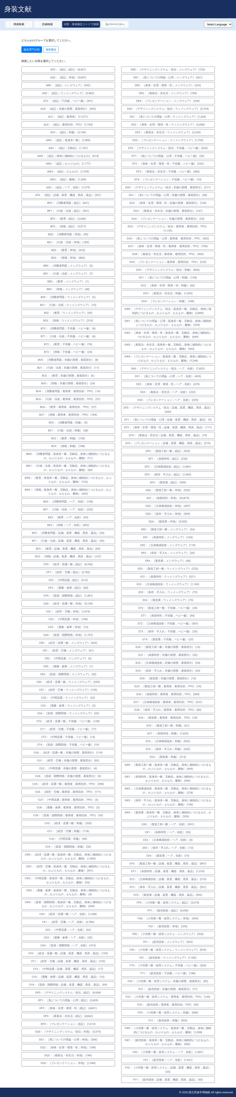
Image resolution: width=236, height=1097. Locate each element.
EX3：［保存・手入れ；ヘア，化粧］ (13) (167, 847)
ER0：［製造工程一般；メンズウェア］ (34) (168, 529)
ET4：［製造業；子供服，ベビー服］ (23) (167, 639)
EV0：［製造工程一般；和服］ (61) (168, 725)
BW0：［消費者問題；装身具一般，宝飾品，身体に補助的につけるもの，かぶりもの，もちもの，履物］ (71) (68, 456)
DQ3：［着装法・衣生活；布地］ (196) (68, 1055)
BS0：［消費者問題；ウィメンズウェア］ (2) (68, 297)
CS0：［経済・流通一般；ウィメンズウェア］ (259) (68, 681)
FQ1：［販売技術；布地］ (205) (168, 926)
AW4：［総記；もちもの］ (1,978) (68, 171)
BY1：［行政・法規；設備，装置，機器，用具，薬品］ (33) (68, 540)
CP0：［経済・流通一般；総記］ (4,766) (68, 564)
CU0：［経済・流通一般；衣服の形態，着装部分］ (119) (68, 752)
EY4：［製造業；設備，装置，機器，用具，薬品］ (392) (168, 894)
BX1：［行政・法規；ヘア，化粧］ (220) (68, 509)
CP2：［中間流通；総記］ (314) (68, 580)
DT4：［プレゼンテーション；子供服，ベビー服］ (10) (167, 179)
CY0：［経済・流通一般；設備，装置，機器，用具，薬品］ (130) (68, 953)
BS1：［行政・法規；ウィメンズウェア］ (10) (68, 305)
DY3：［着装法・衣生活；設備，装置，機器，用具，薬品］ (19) (168, 435)
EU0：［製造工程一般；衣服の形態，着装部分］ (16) (168, 647)
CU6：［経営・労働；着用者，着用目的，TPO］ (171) (68, 791)
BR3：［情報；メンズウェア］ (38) (68, 289)
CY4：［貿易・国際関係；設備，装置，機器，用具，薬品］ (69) (68, 984)
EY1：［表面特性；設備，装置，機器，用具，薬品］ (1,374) (168, 871)
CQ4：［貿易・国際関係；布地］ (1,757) (68, 635)
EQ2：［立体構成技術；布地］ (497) (168, 505)
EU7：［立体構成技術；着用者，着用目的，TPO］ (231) (168, 702)
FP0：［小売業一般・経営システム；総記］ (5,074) (168, 902)
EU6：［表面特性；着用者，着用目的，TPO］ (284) (167, 694)
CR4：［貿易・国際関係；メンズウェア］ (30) (68, 674)
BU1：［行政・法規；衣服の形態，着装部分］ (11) (68, 367)
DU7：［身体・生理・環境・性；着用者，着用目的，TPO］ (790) (168, 246)
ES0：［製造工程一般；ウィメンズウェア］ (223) (168, 568)
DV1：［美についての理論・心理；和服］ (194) (168, 277)
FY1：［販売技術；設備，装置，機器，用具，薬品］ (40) (168, 1079)
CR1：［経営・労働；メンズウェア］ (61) (68, 650)
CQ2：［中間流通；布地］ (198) (68, 619)
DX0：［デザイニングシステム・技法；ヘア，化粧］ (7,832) (168, 368)
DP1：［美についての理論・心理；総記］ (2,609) (68, 1000)
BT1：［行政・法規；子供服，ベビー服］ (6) (68, 336)
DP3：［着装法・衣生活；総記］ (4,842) (68, 1016)
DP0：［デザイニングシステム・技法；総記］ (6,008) (68, 992)
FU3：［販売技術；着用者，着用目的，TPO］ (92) (168, 1004)
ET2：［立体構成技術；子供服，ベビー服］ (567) (168, 623)
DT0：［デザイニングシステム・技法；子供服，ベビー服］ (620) (168, 148)
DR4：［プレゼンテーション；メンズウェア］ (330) (168, 100)
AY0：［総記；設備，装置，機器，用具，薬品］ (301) (68, 195)
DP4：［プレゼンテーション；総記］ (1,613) (68, 1024)
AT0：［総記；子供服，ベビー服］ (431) (68, 100)
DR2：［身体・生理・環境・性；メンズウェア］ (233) (168, 85)
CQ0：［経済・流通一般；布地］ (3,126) (68, 603)
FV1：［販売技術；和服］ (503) (167, 1020)
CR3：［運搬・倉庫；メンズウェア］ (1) (68, 666)
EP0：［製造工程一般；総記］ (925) (168, 451)
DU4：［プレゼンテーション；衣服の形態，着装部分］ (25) (167, 218)
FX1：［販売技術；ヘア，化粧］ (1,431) (168, 1059)
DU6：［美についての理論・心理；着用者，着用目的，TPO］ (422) (168, 238)
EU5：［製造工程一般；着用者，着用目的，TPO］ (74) (168, 686)
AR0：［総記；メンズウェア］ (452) (68, 85)
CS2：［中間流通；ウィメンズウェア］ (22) (68, 697)
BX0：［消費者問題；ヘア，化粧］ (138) (68, 501)
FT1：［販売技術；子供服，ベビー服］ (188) (167, 973)
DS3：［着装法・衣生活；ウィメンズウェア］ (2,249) (168, 132)
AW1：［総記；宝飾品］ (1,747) (68, 148)
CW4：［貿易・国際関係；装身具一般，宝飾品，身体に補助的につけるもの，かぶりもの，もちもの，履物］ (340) (68, 904)
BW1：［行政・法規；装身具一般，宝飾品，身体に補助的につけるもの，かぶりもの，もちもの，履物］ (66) (68, 468)
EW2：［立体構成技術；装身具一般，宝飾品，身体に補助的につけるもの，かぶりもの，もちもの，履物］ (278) (168, 790)
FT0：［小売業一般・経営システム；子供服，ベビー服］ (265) (168, 965)
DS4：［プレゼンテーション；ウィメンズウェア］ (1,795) (167, 140)
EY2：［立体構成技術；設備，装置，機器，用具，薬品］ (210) (168, 879)
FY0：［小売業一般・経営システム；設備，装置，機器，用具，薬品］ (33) (168, 1069)
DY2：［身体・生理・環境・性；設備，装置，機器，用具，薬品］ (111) (168, 427)
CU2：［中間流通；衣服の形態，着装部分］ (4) (68, 768)
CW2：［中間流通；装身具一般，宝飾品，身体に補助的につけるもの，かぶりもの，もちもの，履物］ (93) (68, 880)
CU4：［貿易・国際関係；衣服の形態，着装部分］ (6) (68, 776)
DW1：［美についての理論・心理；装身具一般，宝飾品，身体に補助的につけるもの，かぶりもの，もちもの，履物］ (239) (168, 323)
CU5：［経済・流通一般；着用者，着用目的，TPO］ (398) (68, 784)
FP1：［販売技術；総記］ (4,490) (167, 910)
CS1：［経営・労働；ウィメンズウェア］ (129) (68, 689)
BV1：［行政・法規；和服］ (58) (68, 430)
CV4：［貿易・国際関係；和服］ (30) (68, 846)
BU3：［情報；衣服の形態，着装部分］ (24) (68, 383)
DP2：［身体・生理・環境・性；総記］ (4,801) (68, 1008)
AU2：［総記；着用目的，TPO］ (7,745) (68, 124)
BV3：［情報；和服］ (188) (68, 446)
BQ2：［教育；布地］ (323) (68, 250)
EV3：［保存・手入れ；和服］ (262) (168, 749)
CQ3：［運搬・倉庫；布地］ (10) (68, 627)
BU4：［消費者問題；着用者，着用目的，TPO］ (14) (68, 391)
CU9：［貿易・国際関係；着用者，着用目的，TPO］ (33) (68, 815)
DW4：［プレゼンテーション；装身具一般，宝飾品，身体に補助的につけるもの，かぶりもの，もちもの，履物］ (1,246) (168, 358)
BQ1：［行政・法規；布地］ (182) (68, 242)
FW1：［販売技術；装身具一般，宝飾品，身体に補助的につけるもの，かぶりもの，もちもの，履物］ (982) (168, 1042)
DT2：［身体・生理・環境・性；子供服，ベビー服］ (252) (168, 163)
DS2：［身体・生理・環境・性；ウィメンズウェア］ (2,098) (168, 124)
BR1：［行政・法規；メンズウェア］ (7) (68, 273)
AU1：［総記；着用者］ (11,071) (68, 116)
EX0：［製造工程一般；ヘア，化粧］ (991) (168, 824)
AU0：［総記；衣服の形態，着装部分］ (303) (68, 108)
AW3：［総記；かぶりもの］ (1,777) (68, 163)
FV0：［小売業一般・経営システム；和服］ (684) (168, 1012)
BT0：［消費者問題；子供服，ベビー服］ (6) (68, 328)
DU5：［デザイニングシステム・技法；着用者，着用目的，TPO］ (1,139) (168, 228)
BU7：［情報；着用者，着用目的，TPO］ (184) (68, 414)
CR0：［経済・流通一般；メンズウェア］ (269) (68, 642)
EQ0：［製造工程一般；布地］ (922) (168, 490)
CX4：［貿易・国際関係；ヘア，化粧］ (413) (68, 945)
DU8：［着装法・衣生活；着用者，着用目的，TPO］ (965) (168, 254)
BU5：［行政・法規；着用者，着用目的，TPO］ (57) (68, 399)
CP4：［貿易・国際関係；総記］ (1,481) (68, 595)
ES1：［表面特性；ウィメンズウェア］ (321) (167, 576)
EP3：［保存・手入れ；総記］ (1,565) (168, 474)
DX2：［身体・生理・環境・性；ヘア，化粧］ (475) (168, 384)
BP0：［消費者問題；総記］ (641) (68, 202)
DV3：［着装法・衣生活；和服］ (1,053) (168, 293)
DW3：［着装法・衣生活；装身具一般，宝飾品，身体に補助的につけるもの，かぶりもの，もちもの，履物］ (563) (168, 346)
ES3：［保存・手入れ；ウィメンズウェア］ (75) (167, 592)
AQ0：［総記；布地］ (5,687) (68, 77)
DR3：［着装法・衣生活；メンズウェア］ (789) (168, 93)
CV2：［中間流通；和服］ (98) (68, 838)
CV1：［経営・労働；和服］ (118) (68, 831)
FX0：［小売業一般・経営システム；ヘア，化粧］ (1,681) (168, 1052)
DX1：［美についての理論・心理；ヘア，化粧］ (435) (168, 376)
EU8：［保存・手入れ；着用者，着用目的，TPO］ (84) (168, 709)
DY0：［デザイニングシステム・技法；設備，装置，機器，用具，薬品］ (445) (168, 409)
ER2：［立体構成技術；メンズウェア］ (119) (167, 545)
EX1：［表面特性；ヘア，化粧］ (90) (168, 832)
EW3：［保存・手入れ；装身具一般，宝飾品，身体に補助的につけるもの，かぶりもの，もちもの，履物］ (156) (168, 802)
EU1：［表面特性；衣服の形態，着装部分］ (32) (168, 654)
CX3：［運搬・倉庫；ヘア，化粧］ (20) (68, 937)
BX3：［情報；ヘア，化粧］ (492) (68, 525)
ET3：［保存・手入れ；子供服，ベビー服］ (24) (167, 631)
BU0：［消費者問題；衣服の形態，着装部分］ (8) (68, 359)
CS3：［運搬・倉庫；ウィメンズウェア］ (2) (68, 705)
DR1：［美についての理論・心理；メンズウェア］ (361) (167, 77)
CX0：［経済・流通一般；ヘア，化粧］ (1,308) (68, 914)
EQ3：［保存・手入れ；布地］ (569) (168, 513)
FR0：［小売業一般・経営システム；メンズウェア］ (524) (168, 934)
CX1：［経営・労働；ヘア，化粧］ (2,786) (68, 921)
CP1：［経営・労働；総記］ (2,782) (68, 572)
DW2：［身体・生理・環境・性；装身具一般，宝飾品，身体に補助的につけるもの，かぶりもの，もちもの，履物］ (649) (168, 335)
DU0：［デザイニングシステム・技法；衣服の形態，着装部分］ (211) (167, 187)
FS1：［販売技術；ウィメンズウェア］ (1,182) (167, 957)
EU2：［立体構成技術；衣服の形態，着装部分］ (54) (168, 662)
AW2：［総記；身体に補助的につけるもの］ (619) (68, 156)
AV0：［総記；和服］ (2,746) (68, 132)
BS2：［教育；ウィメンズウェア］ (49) (68, 312)
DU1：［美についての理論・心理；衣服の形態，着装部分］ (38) (168, 195)
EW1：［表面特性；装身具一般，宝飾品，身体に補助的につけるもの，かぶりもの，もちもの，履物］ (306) (168, 778)
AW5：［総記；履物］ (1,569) (68, 179)
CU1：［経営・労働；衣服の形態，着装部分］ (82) (68, 760)
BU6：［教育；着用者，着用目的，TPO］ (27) (68, 407)
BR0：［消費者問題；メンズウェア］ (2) (68, 265)
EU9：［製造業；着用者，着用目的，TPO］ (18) (167, 717)
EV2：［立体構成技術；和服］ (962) (168, 741)
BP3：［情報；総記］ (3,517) (68, 226)
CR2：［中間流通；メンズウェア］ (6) (68, 658)
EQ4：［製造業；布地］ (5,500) (168, 521)
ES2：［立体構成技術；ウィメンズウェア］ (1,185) (168, 584)
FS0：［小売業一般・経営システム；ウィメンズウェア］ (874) (168, 949)
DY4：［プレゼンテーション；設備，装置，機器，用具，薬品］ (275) (167, 443)
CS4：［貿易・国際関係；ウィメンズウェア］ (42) (68, 713)
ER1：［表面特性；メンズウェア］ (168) (168, 537)
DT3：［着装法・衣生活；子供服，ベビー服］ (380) (168, 171)
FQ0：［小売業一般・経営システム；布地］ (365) (168, 918)
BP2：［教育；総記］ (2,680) (68, 218)
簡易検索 (19, 24)
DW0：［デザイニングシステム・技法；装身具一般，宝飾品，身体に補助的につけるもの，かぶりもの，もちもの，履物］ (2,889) (168, 311)
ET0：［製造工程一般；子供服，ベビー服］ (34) (167, 607)
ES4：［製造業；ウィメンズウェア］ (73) (167, 600)
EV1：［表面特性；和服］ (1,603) (167, 733)
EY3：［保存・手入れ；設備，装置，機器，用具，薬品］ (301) (168, 887)
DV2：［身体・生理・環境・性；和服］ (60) (168, 285)
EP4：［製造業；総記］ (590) (168, 482)
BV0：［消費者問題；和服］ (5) (68, 422)
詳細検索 (47, 24)
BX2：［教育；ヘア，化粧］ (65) (68, 517)
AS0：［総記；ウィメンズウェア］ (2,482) (68, 93)
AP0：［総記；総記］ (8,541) (68, 69)
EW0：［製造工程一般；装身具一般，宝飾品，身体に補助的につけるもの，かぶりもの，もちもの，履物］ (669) (168, 767)
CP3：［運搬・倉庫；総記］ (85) (68, 587)
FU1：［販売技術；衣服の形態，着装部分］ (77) (168, 989)
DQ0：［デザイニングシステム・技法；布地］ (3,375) (68, 1031)
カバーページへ (114, 24)
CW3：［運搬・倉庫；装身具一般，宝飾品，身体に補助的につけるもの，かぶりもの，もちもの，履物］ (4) (68, 892)
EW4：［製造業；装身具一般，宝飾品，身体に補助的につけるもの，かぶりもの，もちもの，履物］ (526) (168, 814)
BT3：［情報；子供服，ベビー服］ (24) (68, 351)
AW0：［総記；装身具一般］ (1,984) (68, 140)
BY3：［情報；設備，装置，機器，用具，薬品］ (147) (68, 556)
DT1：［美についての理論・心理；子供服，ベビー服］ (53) (168, 156)
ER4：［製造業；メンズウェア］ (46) (168, 560)
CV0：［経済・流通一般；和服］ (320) (68, 823)
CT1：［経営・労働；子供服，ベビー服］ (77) (68, 729)
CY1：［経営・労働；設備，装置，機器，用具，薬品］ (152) (68, 961)
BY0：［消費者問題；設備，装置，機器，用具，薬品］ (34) (68, 532)
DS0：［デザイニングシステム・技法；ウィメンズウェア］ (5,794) (168, 108)
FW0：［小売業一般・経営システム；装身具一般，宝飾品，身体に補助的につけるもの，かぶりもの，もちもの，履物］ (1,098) (168, 1030)
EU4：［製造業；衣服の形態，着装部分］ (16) (168, 678)
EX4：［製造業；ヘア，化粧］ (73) (168, 855)
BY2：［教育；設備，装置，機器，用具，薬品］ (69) (68, 548)
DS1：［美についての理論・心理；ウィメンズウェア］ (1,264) (168, 116)
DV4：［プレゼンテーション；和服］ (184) (168, 301)
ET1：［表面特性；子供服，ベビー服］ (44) (168, 615)
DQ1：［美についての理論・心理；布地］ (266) (68, 1039)
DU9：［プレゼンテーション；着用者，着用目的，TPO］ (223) (168, 261)
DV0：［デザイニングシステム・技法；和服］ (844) (168, 269)
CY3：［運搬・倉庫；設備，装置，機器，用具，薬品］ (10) (68, 976)
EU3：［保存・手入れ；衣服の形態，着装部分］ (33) (168, 670)
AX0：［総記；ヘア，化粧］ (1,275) (68, 187)
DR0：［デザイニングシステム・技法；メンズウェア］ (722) (168, 69)
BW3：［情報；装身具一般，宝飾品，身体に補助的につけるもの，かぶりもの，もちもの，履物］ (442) (68, 491)
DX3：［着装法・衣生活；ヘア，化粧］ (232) (168, 392)
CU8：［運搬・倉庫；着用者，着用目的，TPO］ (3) (68, 807)
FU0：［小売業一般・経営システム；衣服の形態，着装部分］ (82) (168, 981)
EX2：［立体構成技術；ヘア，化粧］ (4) (168, 839)
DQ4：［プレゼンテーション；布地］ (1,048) (68, 1063)
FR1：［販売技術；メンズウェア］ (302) (168, 941)
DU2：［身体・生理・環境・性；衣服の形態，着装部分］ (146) (167, 202)
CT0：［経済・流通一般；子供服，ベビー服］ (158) (68, 721)
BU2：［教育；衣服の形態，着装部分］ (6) (68, 375)
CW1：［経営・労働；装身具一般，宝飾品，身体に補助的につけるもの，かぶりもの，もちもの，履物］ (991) (68, 868)
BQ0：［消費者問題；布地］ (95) (68, 234)
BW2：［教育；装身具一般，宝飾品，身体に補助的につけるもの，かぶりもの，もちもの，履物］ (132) (68, 480)
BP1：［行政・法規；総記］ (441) (68, 210)
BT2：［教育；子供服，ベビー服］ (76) (68, 344)
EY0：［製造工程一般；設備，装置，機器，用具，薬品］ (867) (168, 863)
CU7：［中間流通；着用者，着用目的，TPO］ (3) (68, 799)
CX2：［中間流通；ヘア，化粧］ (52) (68, 929)
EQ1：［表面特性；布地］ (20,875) (168, 498)
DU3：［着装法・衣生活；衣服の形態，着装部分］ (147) (167, 210)
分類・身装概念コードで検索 (81, 24)
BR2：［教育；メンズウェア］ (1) (68, 281)
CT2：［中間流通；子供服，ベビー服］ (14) (68, 737)
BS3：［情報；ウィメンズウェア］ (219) (68, 320)
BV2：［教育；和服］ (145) (68, 438)
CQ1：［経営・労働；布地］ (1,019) (68, 611)
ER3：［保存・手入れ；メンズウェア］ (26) (168, 552)
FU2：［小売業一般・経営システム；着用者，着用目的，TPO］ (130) (168, 996)
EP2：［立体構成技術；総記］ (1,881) (168, 466)
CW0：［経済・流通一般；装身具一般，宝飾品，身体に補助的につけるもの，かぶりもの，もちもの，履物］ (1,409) (68, 856)
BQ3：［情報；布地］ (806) (68, 257)
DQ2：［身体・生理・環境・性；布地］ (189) (68, 1047)
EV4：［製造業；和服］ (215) (168, 756)
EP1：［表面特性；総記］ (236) (167, 458)
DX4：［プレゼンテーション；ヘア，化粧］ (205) (168, 399)
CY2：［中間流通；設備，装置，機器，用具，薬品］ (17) (68, 968)
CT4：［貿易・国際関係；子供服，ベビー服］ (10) (68, 744)
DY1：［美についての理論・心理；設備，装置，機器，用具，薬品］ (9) (168, 419)
